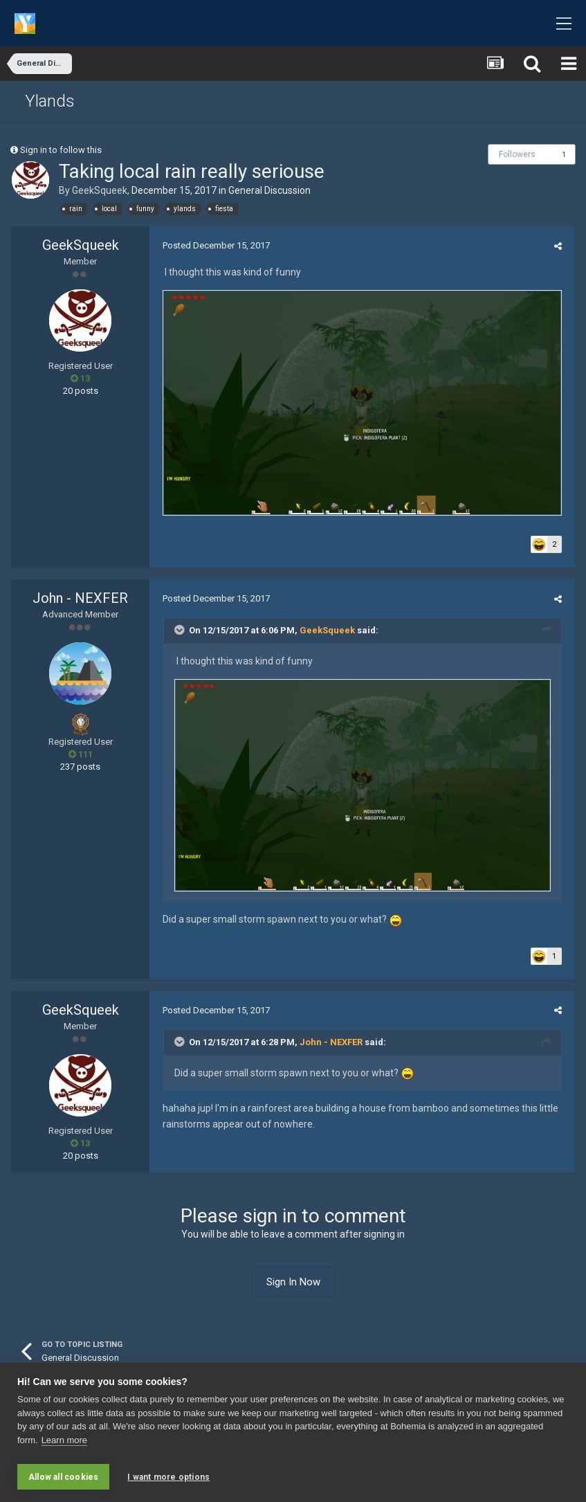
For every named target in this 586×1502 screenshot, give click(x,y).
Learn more (64, 1443)
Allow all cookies (63, 1477)
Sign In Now (293, 1289)
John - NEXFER (80, 601)
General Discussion (269, 190)
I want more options (168, 1477)
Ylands (50, 101)
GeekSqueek (99, 190)
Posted (213, 245)
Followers (517, 154)
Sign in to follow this (61, 150)
